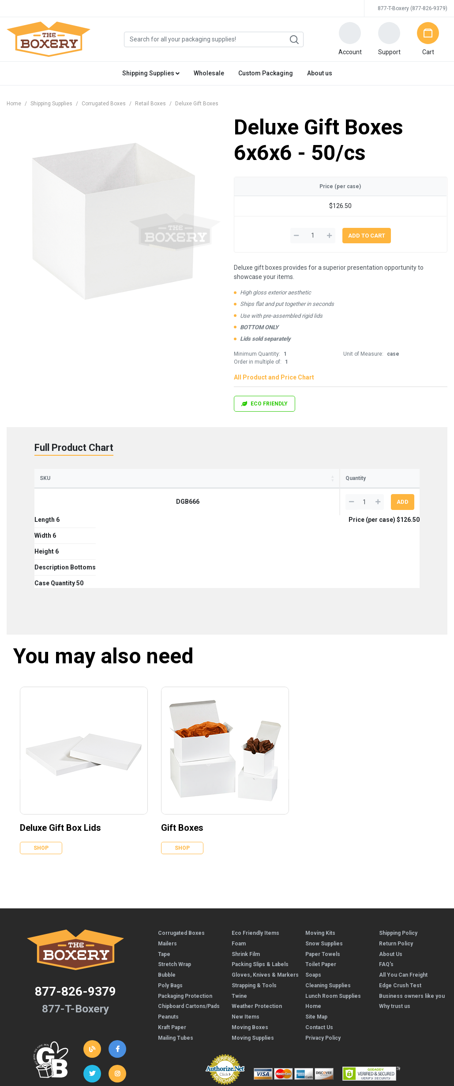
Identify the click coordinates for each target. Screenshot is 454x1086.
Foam (239, 871)
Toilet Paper (320, 892)
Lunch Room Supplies (333, 923)
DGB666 (54, 501)
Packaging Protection (185, 923)
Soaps (313, 902)
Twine (239, 923)
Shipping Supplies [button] (151, 73)
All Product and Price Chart (274, 377)
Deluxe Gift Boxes (196, 103)
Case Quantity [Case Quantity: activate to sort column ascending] (247, 478)
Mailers (167, 871)
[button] (350, 39)
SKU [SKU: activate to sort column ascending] (45, 478)
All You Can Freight (403, 902)
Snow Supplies (324, 871)
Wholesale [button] (209, 73)
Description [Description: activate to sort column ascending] (196, 478)
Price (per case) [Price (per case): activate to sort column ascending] (305, 478)
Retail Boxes (150, 103)
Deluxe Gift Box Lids (60, 755)
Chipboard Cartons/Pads (189, 933)
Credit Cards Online (224, 1017)
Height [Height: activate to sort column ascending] (154, 478)
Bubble (167, 902)
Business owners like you (412, 923)
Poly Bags (170, 913)
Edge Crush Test (400, 913)
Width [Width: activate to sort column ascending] (121, 478)
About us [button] (319, 73)
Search (294, 40)
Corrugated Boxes (104, 103)
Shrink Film (246, 881)
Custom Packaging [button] (265, 73)
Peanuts (168, 944)
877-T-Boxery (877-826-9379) (412, 8)
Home (14, 103)
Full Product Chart (73, 447)
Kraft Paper (172, 955)
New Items (245, 944)
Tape (164, 881)
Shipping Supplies (51, 103)
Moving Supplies (253, 965)
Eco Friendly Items (255, 860)
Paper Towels (322, 881)
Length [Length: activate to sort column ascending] (86, 478)
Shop (41, 775)
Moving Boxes (250, 955)
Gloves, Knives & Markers (265, 902)
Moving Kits (320, 860)
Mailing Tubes (175, 965)
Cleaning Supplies (328, 913)
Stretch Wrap (174, 892)
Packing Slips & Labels (260, 892)
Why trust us (394, 933)
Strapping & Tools (254, 913)
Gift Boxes (182, 755)
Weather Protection (257, 933)
